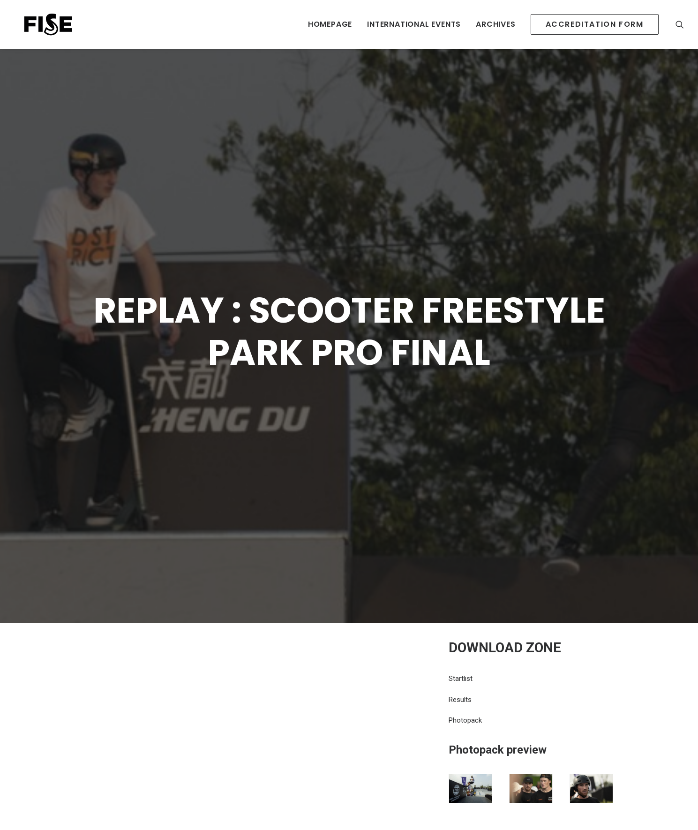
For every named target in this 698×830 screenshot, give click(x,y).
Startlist (461, 600)
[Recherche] (679, 24)
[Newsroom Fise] (41, 24)
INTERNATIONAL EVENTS (414, 24)
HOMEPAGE (330, 24)
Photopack (465, 642)
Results (460, 621)
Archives (495, 24)
